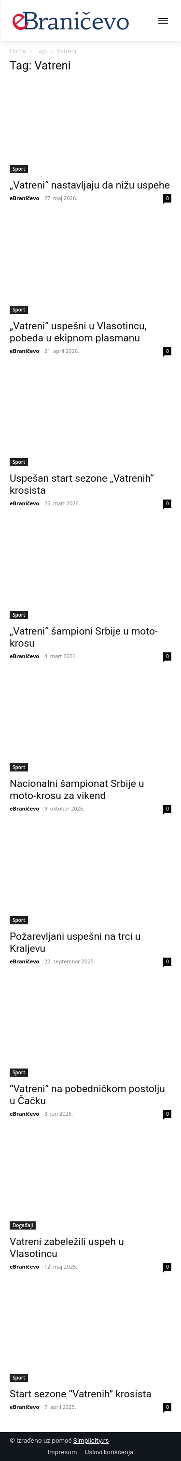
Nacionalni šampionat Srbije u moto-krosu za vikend (77, 789)
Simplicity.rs (91, 1440)
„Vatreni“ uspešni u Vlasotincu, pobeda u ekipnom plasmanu (78, 332)
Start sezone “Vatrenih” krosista (81, 1394)
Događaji (23, 1225)
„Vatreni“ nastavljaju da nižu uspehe (90, 185)
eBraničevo (24, 198)
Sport (19, 168)
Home (18, 51)
